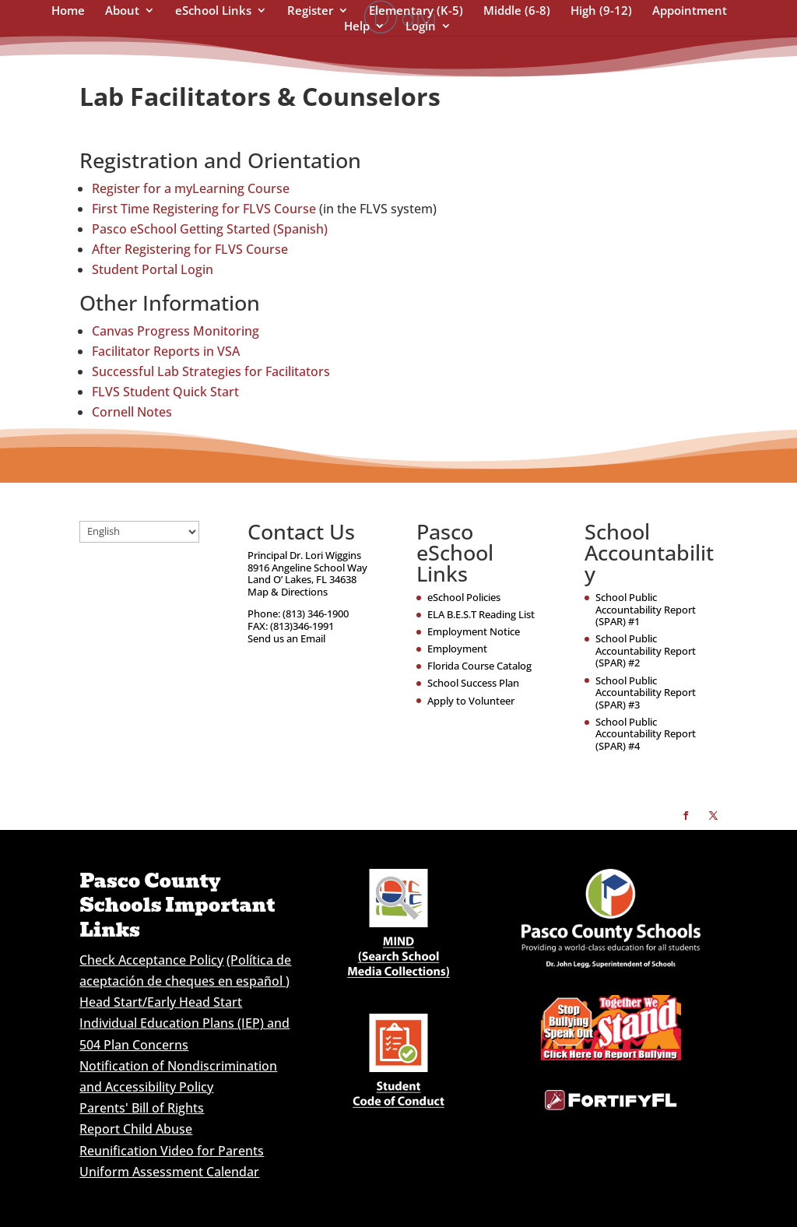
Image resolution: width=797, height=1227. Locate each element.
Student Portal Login (152, 269)
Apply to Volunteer (470, 701)
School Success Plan (473, 683)
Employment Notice (473, 631)
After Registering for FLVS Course (190, 249)
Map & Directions (288, 592)
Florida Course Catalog (479, 666)
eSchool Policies (463, 597)
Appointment (689, 11)
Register (310, 11)
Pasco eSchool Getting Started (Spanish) (210, 228)
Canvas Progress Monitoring (175, 330)
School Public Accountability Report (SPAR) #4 (645, 734)
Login (421, 26)
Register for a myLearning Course (191, 188)
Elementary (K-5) (416, 11)
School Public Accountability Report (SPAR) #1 (645, 609)
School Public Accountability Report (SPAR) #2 (645, 650)
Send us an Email (286, 638)
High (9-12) (601, 11)
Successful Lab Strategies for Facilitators (211, 371)
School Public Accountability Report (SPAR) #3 (645, 692)
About (122, 11)
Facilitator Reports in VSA (166, 351)
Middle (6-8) (516, 11)
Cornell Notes (132, 411)
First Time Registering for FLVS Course (204, 208)
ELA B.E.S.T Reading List (481, 614)
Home (68, 11)
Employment (457, 649)
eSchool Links (213, 11)
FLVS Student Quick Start (165, 391)
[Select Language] (139, 532)
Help (357, 26)
